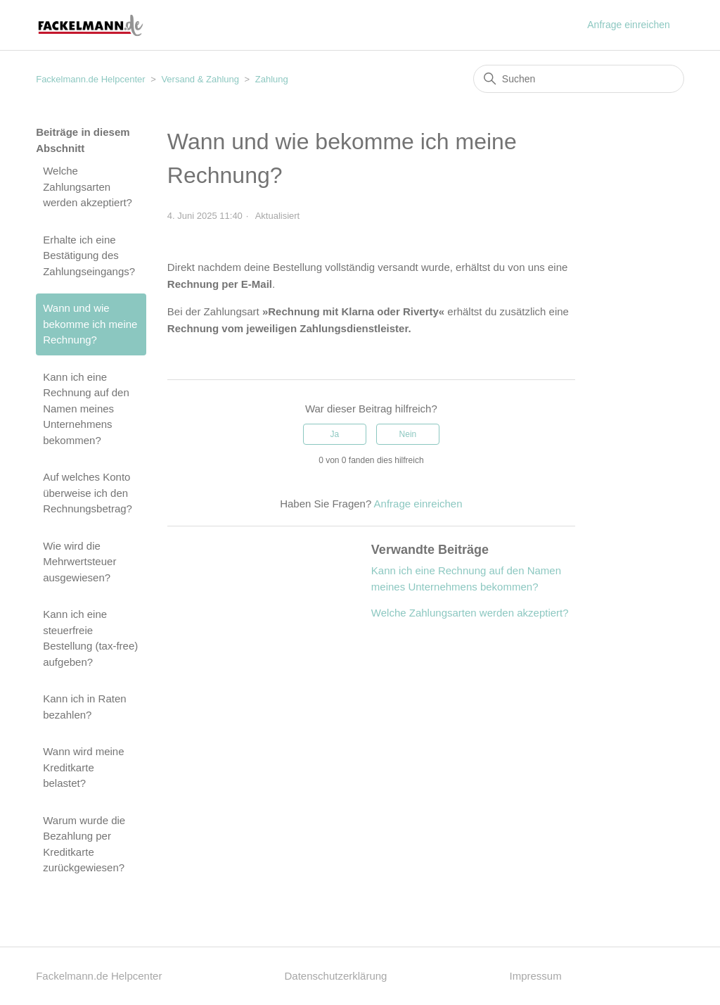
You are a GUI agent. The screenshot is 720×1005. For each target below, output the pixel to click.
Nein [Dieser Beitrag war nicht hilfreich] (408, 434)
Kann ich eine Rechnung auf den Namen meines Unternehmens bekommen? (86, 408)
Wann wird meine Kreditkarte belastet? (83, 767)
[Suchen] (578, 79)
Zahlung (271, 79)
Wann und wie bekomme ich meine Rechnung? (90, 324)
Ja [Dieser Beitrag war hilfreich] (334, 434)
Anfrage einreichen (628, 24)
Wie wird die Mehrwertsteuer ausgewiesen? (79, 561)
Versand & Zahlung (200, 79)
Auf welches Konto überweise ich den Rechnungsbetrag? (87, 492)
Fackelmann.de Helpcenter (92, 79)
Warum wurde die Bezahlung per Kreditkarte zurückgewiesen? (84, 844)
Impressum (536, 976)
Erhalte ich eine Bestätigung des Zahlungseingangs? (89, 255)
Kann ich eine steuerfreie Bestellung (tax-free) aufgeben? (90, 638)
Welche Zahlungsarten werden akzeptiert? (87, 186)
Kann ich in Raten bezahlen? (84, 707)
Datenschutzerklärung (336, 976)
